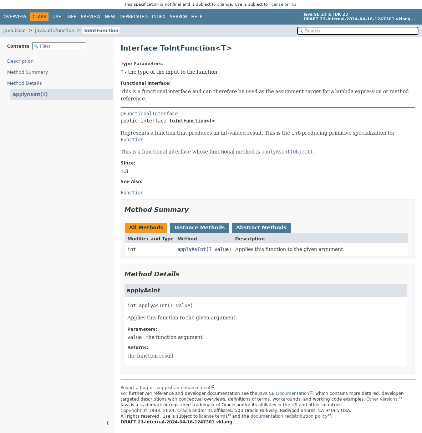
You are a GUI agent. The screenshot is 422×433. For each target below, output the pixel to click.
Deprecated (134, 16)
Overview (15, 16)
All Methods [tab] (146, 227)
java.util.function (54, 30)
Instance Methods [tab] (199, 227)
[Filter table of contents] (59, 46)
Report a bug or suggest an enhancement (166, 387)
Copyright (131, 410)
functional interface (166, 152)
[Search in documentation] (357, 31)
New (110, 16)
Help (196, 16)
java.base (14, 30)
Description (20, 61)
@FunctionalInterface (149, 113)
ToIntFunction (100, 30)
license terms (282, 4)
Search (178, 16)
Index (159, 16)
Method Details (24, 83)
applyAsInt (191, 249)
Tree (71, 16)
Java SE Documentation (284, 393)
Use (56, 16)
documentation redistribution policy (288, 416)
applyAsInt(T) (30, 94)
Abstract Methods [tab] (261, 227)
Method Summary (27, 72)
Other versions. (382, 399)
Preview (91, 16)
